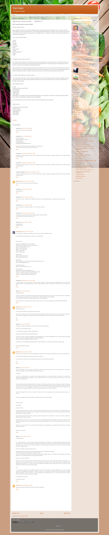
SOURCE (15, 120)
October (77, 110)
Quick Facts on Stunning (81, 142)
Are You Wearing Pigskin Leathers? (83, 127)
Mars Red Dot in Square (84, 68)
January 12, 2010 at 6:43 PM (28, 181)
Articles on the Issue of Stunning (82, 144)
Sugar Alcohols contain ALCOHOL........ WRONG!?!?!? (84, 50)
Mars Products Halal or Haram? (82, 134)
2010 (76, 105)
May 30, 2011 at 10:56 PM (26, 222)
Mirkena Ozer (19, 181)
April (77, 118)
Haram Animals (79, 162)
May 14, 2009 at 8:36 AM (27, 128)
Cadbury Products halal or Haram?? (83, 130)
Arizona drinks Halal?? (83, 75)
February (78, 121)
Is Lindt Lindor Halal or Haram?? (85, 25)
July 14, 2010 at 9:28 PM (27, 205)
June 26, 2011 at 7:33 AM (27, 231)
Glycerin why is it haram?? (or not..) (80, 62)
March (77, 119)
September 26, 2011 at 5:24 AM (28, 280)
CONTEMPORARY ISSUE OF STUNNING (84, 141)
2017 (76, 98)
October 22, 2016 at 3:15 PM (26, 485)
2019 (76, 96)
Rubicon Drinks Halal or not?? (82, 128)
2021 (76, 94)
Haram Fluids (78, 164)
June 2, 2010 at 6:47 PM (27, 189)
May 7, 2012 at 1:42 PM (26, 306)
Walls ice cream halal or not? (79, 44)
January (77, 123)
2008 (76, 181)
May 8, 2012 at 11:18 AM (26, 351)
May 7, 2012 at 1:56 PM (25, 324)
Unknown (18, 485)
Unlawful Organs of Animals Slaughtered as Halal (86, 160)
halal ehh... (78, 125)
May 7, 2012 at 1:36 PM (25, 291)
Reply (17, 132)
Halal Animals (78, 156)
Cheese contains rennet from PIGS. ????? (84, 169)
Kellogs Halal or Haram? (78, 83)
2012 (76, 101)
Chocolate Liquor (76, 33)
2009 (76, 107)
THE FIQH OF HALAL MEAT (82, 139)
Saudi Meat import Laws (81, 176)
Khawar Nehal (19, 231)
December (78, 108)
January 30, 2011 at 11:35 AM (28, 213)
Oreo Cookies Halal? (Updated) (80, 56)
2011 (76, 103)
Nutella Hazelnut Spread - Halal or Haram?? (83, 39)
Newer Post (15, 513)
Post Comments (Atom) (23, 516)
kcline (54, 529)
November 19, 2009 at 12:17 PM (28, 153)
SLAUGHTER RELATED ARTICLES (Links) (85, 146)
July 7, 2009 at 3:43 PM (26, 136)
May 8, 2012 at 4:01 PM (25, 367)
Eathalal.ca (18, 306)
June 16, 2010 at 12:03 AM (27, 197)
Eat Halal (18, 8)
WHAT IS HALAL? (79, 158)
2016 (76, 99)
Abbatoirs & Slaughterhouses (82, 151)
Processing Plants (79, 153)
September (78, 112)
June (77, 114)
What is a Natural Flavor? (81, 167)
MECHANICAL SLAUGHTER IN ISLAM (84, 166)
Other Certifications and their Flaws (83, 155)
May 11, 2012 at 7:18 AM (25, 436)
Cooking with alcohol (80, 174)
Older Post (67, 513)
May (77, 116)
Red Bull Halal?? (79, 132)
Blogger (62, 529)
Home (13, 15)
